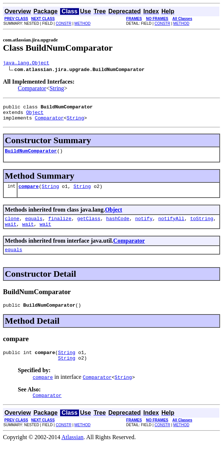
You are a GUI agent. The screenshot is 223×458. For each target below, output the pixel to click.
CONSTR (63, 23)
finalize (59, 226)
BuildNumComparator (31, 156)
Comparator (32, 89)
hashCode (117, 226)
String (56, 89)
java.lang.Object (26, 63)
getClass (88, 226)
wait (10, 232)
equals (34, 226)
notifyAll (171, 226)
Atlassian (73, 451)
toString (201, 226)
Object (34, 115)
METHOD (83, 23)
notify (144, 226)
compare (29, 192)
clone (12, 226)
